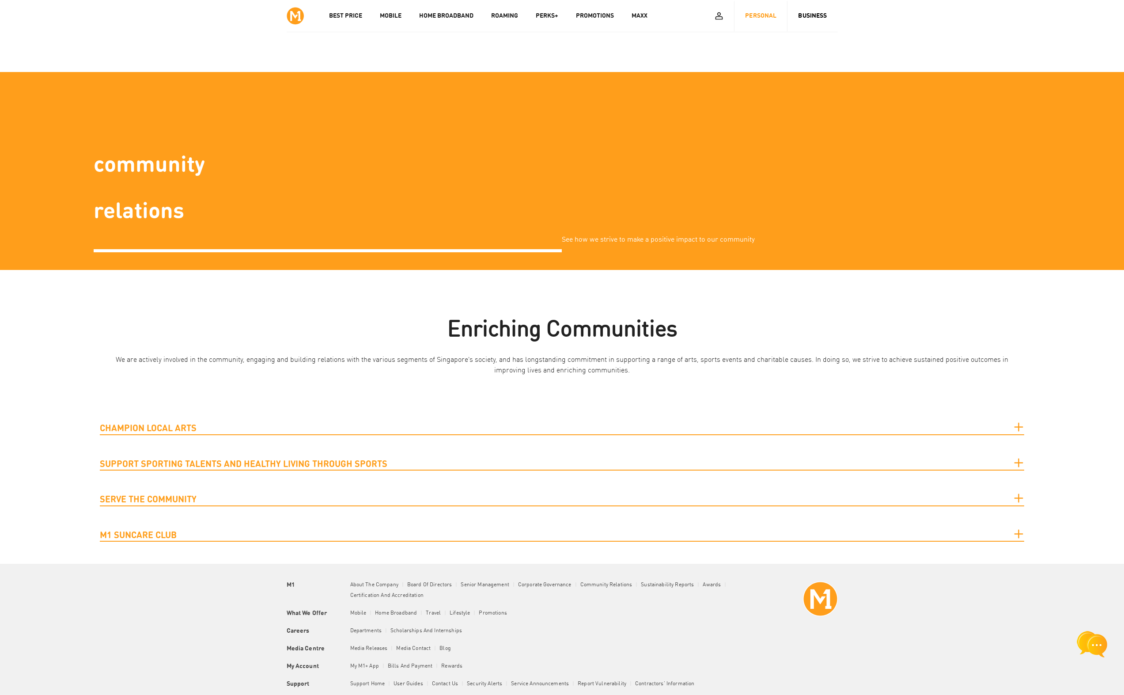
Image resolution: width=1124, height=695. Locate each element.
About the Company (374, 585)
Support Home (367, 684)
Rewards (451, 666)
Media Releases (369, 648)
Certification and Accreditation (387, 595)
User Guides (408, 684)
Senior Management (485, 585)
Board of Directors (429, 585)
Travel (433, 613)
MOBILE (390, 16)
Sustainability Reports (667, 585)
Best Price (345, 16)
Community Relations (606, 585)
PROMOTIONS (595, 16)
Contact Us (445, 684)
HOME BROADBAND (446, 16)
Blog (445, 648)
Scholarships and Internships (426, 631)
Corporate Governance (544, 585)
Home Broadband (396, 613)
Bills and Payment (410, 666)
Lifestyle (460, 613)
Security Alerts (484, 684)
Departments (366, 631)
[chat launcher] (1092, 644)
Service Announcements (540, 684)
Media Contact (413, 648)
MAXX (639, 16)
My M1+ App (364, 666)
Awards (712, 585)
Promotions (493, 613)
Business (812, 16)
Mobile (358, 613)
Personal (760, 16)
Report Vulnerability (602, 684)
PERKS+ (547, 16)
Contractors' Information (664, 684)
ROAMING (504, 16)
